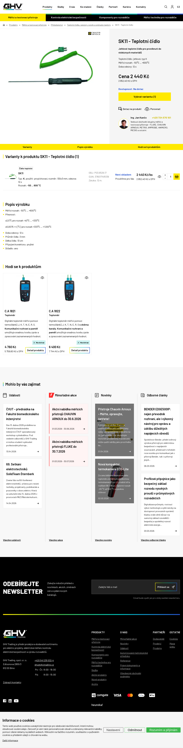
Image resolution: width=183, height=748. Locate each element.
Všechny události (12, 540)
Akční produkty (99, 674)
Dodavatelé (158, 638)
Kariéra (127, 6)
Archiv (95, 684)
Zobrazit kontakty (12, 682)
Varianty (27, 146)
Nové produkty (99, 679)
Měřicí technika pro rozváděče (160, 17)
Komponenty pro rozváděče (114, 17)
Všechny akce (56, 540)
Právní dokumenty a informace (130, 667)
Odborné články (157, 395)
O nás (72, 6)
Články (100, 6)
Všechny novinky (103, 540)
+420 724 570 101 (161, 117)
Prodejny (157, 648)
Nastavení (113, 730)
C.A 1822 (54, 311)
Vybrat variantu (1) (145, 96)
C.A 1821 (10, 311)
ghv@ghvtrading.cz (44, 664)
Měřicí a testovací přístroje (23, 17)
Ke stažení (85, 6)
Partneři (113, 6)
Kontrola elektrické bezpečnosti (68, 17)
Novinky (106, 395)
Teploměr (10, 315)
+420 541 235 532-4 (44, 660)
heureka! (97, 705)
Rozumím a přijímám (163, 730)
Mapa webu (172, 645)
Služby (60, 6)
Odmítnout (135, 730)
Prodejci (157, 643)
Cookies (174, 638)
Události (14, 395)
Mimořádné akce (66, 395)
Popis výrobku (85, 146)
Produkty (47, 6)
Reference (125, 660)
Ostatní (175, 632)
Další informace (10, 740)
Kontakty (141, 6)
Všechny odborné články (153, 540)
